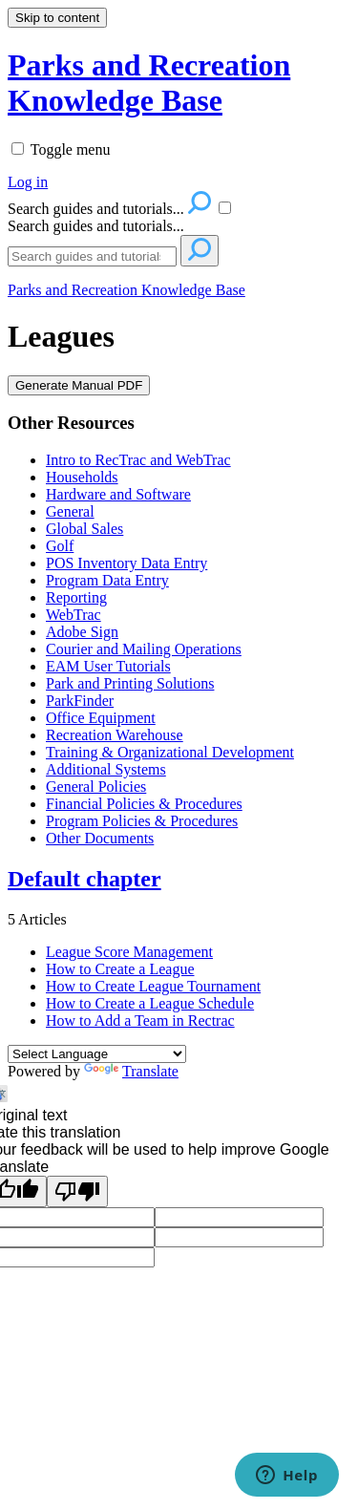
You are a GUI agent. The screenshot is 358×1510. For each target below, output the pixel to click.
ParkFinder (80, 700)
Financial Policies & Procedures (144, 804)
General (70, 511)
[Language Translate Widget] (97, 1054)
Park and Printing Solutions (130, 683)
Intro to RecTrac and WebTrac (138, 460)
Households (82, 477)
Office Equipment (101, 718)
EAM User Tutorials (108, 666)
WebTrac (73, 614)
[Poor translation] (77, 1191)
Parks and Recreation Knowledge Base (126, 290)
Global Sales (84, 529)
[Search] (92, 256)
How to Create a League (120, 969)
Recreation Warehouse (114, 735)
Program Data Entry (107, 580)
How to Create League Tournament (153, 986)
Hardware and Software (118, 494)
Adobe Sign (82, 632)
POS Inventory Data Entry (126, 563)
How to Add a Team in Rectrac (140, 1020)
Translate (131, 1071)
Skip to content (57, 18)
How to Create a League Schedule (150, 1003)
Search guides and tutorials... (96, 226)
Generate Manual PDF (78, 385)
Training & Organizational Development (170, 752)
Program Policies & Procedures (142, 821)
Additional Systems (106, 769)
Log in (28, 182)
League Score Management (129, 952)
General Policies (96, 786)
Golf (60, 546)
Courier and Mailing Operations (144, 649)
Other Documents (100, 838)
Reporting (76, 597)
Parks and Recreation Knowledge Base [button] (149, 82)
